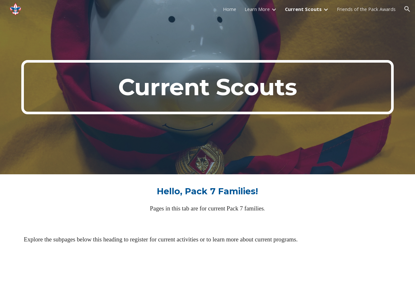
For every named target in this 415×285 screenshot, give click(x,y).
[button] (407, 9)
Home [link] (229, 9)
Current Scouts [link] (303, 9)
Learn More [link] (257, 9)
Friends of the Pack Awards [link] (366, 9)
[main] (207, 87)
